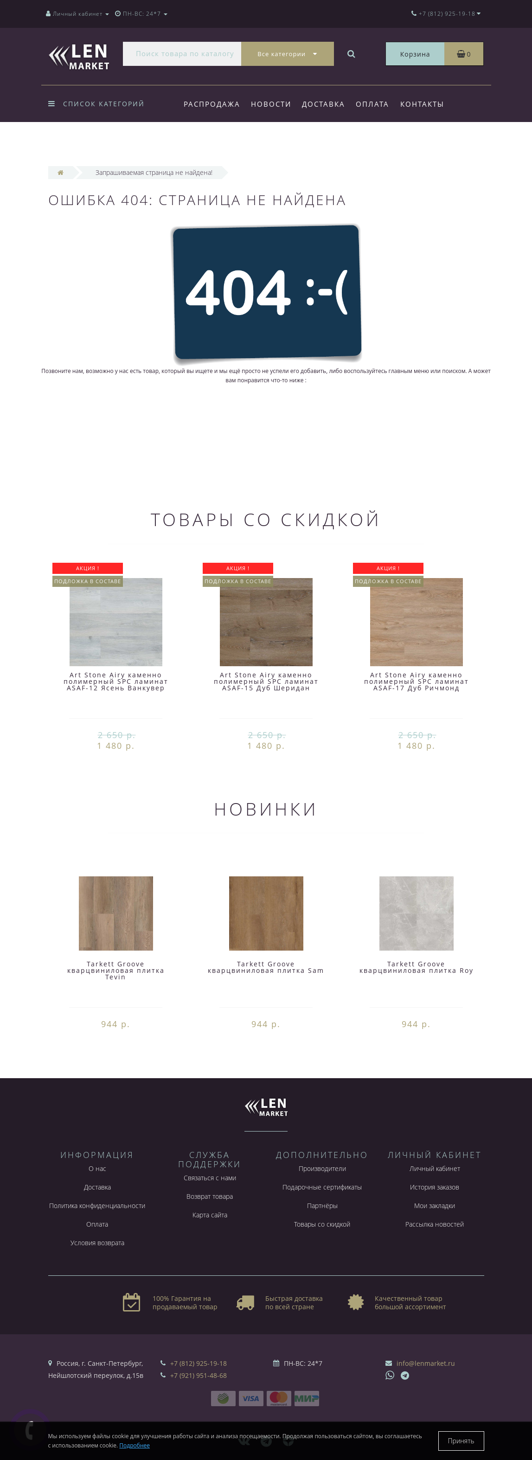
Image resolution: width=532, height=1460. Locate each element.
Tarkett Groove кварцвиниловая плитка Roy (416, 967)
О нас (97, 1168)
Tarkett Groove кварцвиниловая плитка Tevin (116, 970)
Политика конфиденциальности (97, 1205)
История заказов (434, 1187)
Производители (322, 1168)
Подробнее (134, 1445)
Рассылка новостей (434, 1224)
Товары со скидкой (322, 1224)
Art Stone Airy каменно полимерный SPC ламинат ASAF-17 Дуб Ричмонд (416, 681)
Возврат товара (209, 1196)
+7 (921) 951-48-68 (198, 1375)
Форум (199, 142)
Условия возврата (97, 1242)
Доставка (323, 104)
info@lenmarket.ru (426, 1363)
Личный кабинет (435, 1168)
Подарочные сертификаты (322, 1187)
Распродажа (212, 104)
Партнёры (322, 1205)
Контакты (422, 104)
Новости (271, 104)
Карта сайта (209, 1214)
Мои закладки (434, 1205)
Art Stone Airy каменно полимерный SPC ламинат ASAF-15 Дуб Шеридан (266, 681)
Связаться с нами (210, 1177)
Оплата (372, 104)
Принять (461, 1440)
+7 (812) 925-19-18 (198, 1363)
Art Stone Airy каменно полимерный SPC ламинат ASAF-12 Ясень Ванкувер (116, 681)
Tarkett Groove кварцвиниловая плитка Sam (266, 967)
